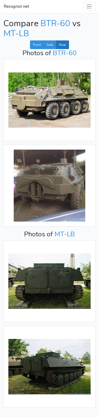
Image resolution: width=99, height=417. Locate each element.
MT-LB (16, 33)
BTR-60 (55, 23)
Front (37, 44)
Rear (62, 44)
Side (50, 44)
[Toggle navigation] (89, 6)
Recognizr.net (16, 6)
